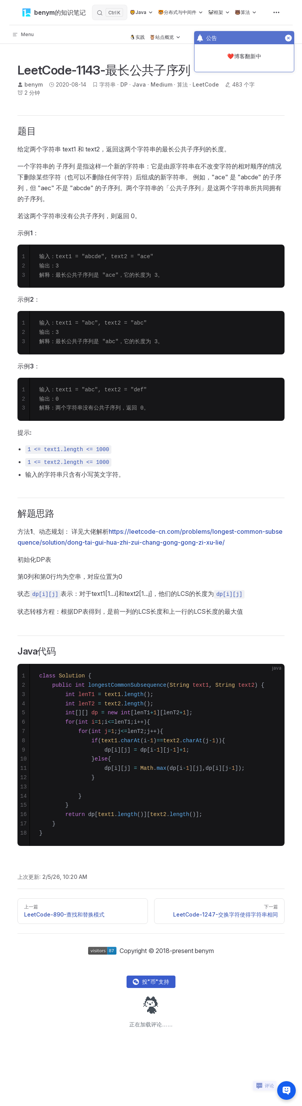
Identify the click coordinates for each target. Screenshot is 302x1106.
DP (124, 84)
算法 (182, 84)
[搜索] (109, 12)
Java (139, 84)
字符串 (107, 84)
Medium (161, 84)
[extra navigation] (276, 12)
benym (33, 84)
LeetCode (206, 84)
